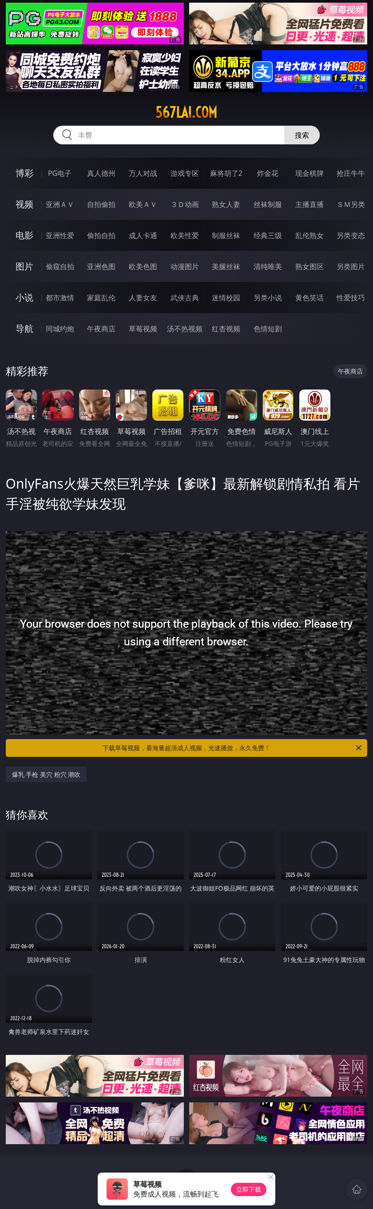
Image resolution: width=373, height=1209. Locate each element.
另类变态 (351, 235)
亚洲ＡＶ (60, 204)
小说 (24, 297)
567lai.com (186, 112)
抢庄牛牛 (351, 173)
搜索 (302, 135)
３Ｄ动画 (185, 204)
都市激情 (60, 297)
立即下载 (248, 1189)
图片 (24, 266)
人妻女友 (143, 297)
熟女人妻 (226, 204)
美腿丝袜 (226, 266)
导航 (24, 328)
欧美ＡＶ (143, 204)
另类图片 (351, 266)
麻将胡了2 (226, 173)
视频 (24, 204)
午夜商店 (101, 329)
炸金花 (267, 173)
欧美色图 (143, 266)
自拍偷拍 (101, 204)
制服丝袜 (226, 235)
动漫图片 (185, 266)
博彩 (24, 173)
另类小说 (268, 297)
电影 (24, 235)
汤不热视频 (184, 329)
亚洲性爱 (60, 235)
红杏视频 (226, 329)
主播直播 (309, 204)
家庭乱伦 (101, 297)
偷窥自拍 (60, 266)
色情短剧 (268, 329)
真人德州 (101, 173)
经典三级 (268, 235)
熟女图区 (309, 266)
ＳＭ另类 (351, 204)
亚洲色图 (101, 266)
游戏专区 (185, 173)
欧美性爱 (185, 235)
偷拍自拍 (101, 235)
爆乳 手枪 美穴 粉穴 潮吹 (46, 774)
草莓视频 (143, 329)
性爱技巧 (351, 297)
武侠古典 (185, 297)
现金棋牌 (309, 173)
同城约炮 (60, 329)
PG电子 (59, 173)
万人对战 (143, 173)
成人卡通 (143, 235)
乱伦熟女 (309, 235)
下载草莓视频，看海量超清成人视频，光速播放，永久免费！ (233, 748)
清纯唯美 (268, 266)
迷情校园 (226, 297)
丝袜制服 (268, 204)
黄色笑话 (309, 297)
